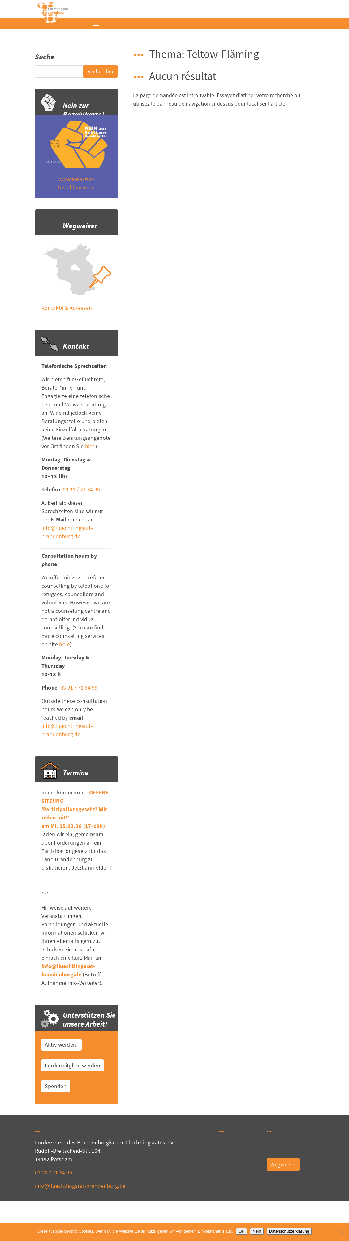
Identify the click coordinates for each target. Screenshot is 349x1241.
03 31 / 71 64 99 (81, 489)
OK (241, 1231)
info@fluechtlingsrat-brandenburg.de (80, 1185)
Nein (256, 1231)
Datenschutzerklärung (289, 1231)
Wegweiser (283, 1164)
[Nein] (341, 1232)
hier (89, 446)
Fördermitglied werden (72, 1065)
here (64, 644)
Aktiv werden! (61, 1044)
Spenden (56, 1086)
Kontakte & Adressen (66, 307)
